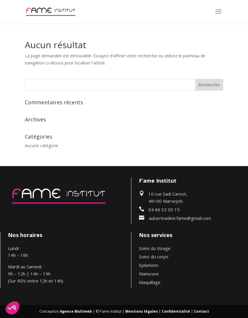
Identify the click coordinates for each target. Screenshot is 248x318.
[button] (12, 308)
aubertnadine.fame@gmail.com (180, 218)
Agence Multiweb (76, 311)
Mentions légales (141, 311)
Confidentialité (176, 311)
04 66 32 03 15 (164, 209)
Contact (201, 311)
